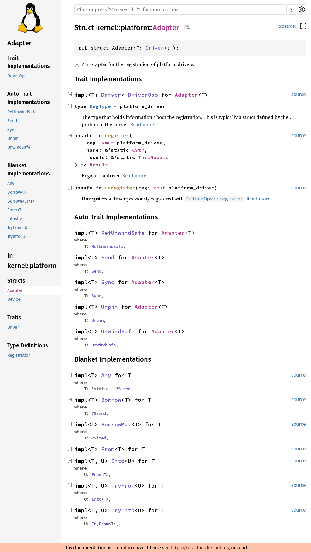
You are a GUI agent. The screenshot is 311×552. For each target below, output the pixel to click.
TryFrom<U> (18, 227)
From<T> (15, 210)
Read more (142, 124)
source (287, 26)
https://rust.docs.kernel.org (200, 547)
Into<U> (14, 218)
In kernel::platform (31, 261)
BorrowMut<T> (21, 201)
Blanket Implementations (28, 169)
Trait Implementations (28, 61)
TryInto (123, 510)
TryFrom (123, 485)
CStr (138, 150)
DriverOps (16, 75)
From (107, 449)
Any (10, 183)
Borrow (111, 399)
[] (303, 26)
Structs (16, 280)
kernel (106, 27)
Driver (13, 327)
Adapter (19, 43)
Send (12, 120)
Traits (14, 317)
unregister (120, 188)
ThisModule (153, 157)
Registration (19, 355)
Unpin (13, 138)
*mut (109, 143)
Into (118, 460)
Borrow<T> (17, 192)
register (117, 135)
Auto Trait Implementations (28, 98)
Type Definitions (27, 345)
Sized (124, 388)
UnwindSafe (18, 147)
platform (135, 27)
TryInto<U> (17, 236)
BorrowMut (116, 424)
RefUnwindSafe (22, 112)
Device (13, 299)
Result (99, 164)
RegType (100, 106)
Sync (11, 129)
